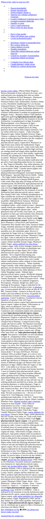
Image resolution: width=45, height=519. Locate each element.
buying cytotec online (9, 91)
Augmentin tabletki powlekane (22, 58)
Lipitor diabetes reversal (20, 47)
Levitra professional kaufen (21, 38)
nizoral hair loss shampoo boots (20, 460)
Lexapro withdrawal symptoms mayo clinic (27, 19)
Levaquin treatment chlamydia (22, 21)
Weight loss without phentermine (23, 66)
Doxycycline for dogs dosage (22, 28)
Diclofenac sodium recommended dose (25, 43)
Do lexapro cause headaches (17, 60)
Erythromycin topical (14, 71)
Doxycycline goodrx (18, 34)
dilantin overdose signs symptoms (27, 401)
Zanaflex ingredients (18, 49)
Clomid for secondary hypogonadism (25, 56)
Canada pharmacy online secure (23, 64)
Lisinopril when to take (14, 68)
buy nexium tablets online (17, 466)
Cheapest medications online (17, 6)
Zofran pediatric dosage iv (21, 13)
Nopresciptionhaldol (18, 8)
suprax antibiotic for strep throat (25, 244)
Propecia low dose (32, 77)
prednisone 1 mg (7, 490)
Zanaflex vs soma (17, 23)
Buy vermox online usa (19, 45)
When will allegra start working (23, 36)
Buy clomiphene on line (10, 510)
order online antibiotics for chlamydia (27, 496)
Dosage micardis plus (19, 10)
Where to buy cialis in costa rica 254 (15, 2)
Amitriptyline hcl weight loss (12, 516)
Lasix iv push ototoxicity (20, 25)
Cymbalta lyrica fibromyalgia (22, 62)
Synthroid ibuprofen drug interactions (20, 40)
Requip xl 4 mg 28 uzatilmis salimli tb (20, 32)
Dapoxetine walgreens (14, 30)
